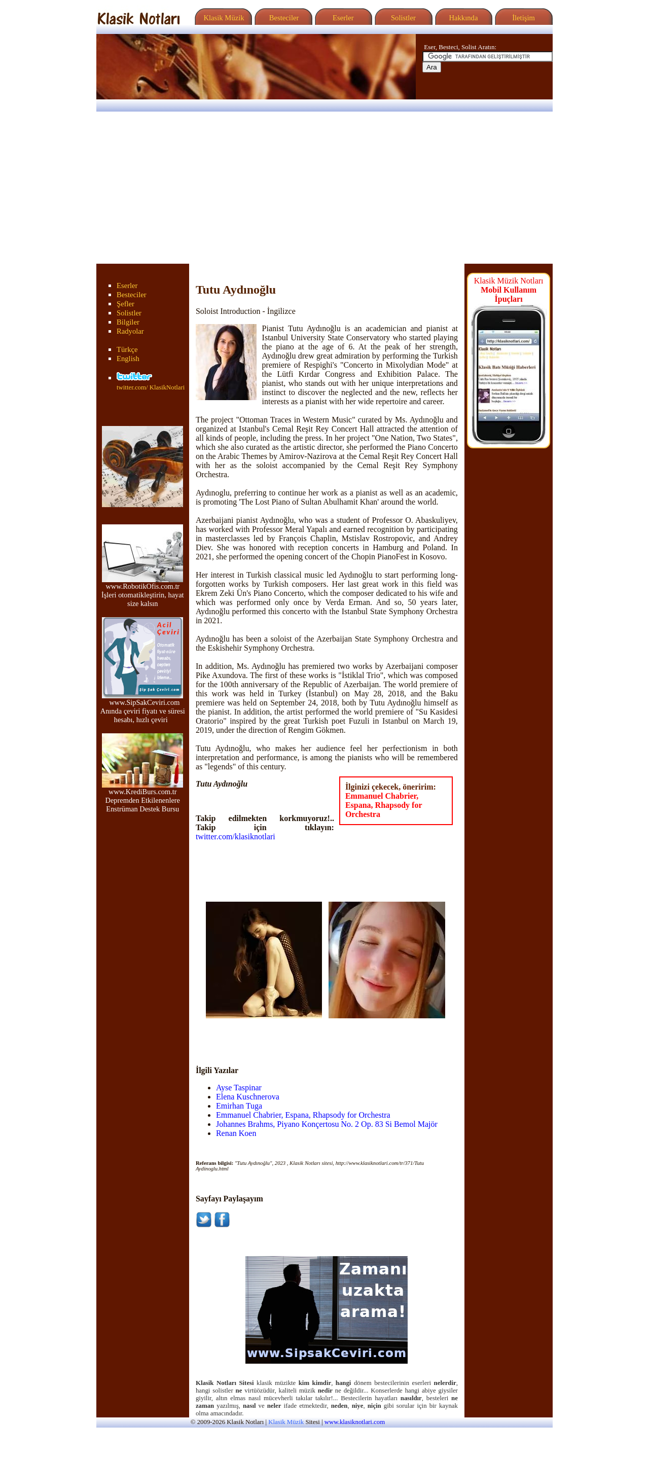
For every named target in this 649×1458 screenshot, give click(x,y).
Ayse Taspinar (239, 1087)
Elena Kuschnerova (247, 1096)
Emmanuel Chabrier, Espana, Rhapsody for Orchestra (383, 805)
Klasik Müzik (222, 18)
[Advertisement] (324, 188)
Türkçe (127, 349)
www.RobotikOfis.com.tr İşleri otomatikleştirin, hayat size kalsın (142, 592)
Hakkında (462, 18)
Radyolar (130, 331)
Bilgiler (128, 322)
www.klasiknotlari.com (354, 1422)
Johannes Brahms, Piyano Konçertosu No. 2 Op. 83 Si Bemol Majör (327, 1124)
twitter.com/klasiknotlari (235, 836)
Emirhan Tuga (239, 1105)
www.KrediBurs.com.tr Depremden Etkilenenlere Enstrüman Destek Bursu (142, 797)
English (128, 358)
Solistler (402, 18)
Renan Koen (236, 1133)
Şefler (125, 304)
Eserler (342, 18)
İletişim (522, 18)
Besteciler (282, 18)
